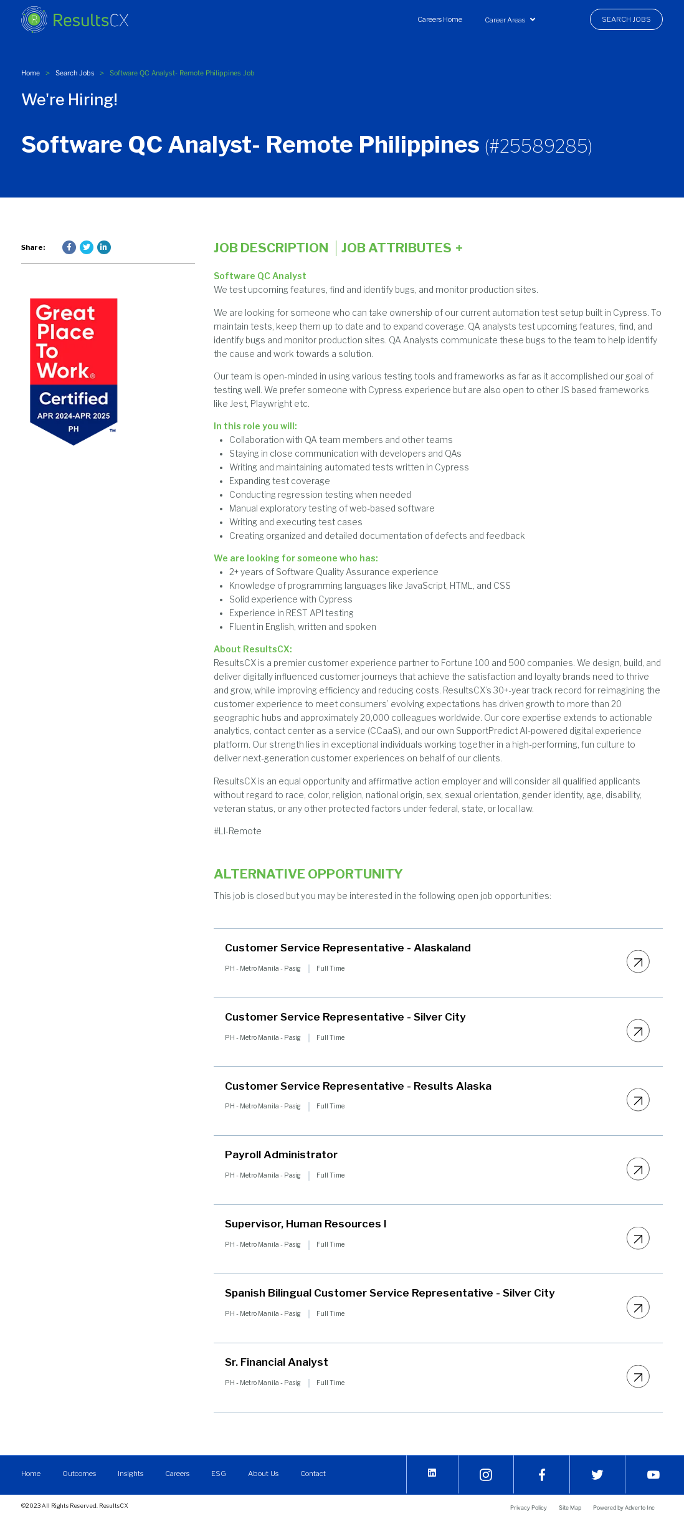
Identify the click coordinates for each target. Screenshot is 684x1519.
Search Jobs (626, 19)
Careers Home (439, 19)
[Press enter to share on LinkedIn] (104, 247)
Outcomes (79, 1473)
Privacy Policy (528, 1508)
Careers (177, 1473)
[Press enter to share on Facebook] (69, 247)
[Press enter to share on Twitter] (86, 247)
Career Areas (510, 20)
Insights (130, 1473)
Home (30, 73)
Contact (312, 1473)
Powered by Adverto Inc (624, 1508)
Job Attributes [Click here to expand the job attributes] (402, 248)
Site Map (570, 1508)
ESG (218, 1473)
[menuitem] (439, 19)
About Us (262, 1473)
